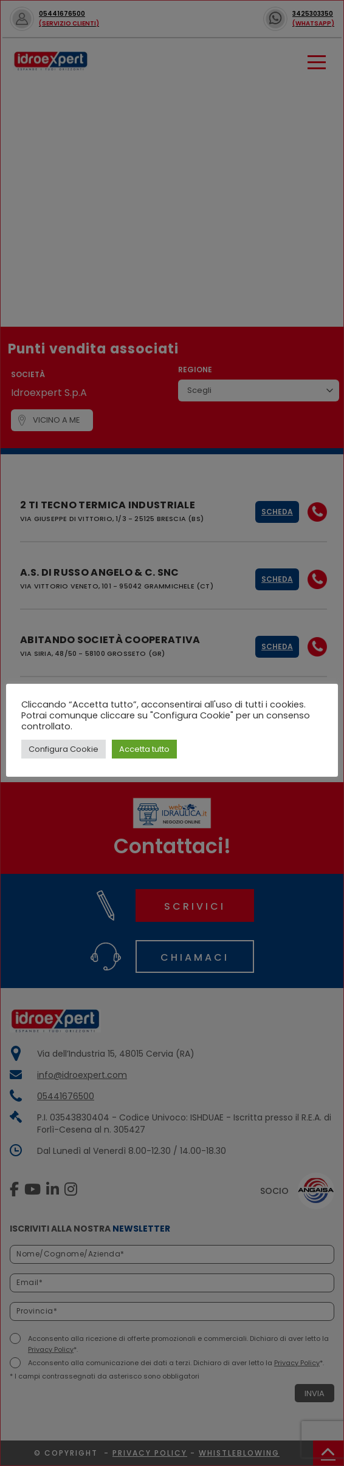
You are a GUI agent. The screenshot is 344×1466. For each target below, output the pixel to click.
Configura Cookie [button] (63, 749)
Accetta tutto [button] (144, 749)
